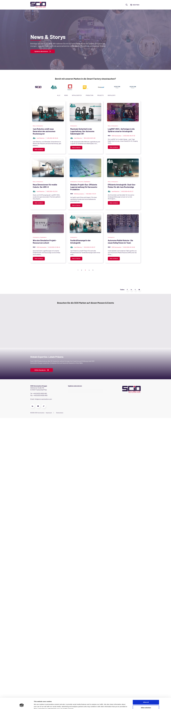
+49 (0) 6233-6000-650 (40, 653)
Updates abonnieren (42, 51)
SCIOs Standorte (41, 629)
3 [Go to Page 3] (85, 529)
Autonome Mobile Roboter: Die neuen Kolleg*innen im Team (57, 506)
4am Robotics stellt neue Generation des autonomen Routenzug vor (61, 129)
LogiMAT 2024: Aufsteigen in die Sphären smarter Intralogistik (59, 223)
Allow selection (146, 482)
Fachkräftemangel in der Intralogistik (48, 459)
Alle (58, 95)
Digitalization (112, 95)
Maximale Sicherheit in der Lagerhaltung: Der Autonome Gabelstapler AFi (63, 176)
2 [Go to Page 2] (81, 529)
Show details (106, 489)
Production (89, 95)
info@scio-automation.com (43, 658)
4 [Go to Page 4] (89, 529)
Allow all (146, 476)
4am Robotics (40, 133)
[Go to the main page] (38, 5)
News (66, 95)
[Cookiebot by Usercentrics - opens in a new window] (22, 489)
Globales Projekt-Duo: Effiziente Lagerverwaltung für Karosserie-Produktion (65, 317)
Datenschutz (59, 672)
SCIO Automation (41, 227)
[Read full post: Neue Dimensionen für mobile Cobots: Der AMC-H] (74, 253)
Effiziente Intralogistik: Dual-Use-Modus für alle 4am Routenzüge (60, 364)
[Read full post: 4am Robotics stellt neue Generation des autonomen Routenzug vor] (74, 112)
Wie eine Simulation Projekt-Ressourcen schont (53, 412)
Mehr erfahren (39, 141)
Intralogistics (77, 95)
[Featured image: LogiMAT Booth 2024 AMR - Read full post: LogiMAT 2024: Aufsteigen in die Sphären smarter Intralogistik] (74, 206)
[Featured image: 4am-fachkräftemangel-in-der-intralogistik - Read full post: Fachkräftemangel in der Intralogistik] (74, 442)
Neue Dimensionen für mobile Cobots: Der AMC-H (53, 270)
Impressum (49, 672)
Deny (146, 487)
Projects (100, 95)
